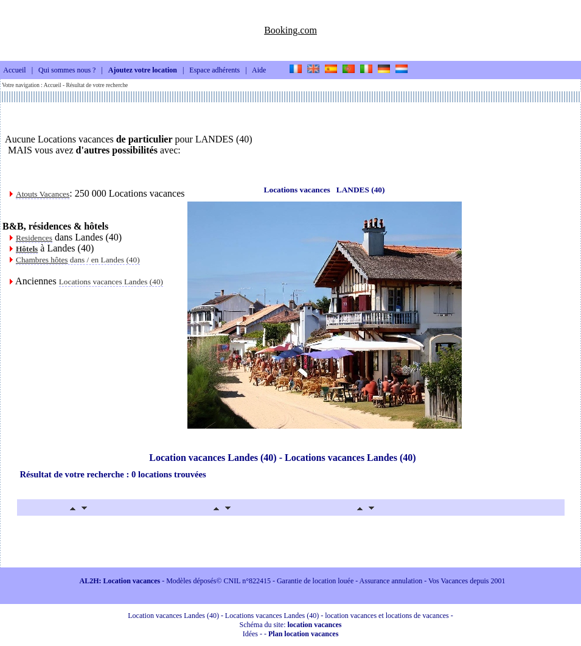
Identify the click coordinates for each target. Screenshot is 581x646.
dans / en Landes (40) (78, 259)
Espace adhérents (214, 70)
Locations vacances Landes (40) (111, 281)
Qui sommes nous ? (67, 70)
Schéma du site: (291, 624)
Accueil (14, 70)
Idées (250, 634)
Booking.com (290, 30)
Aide (259, 70)
